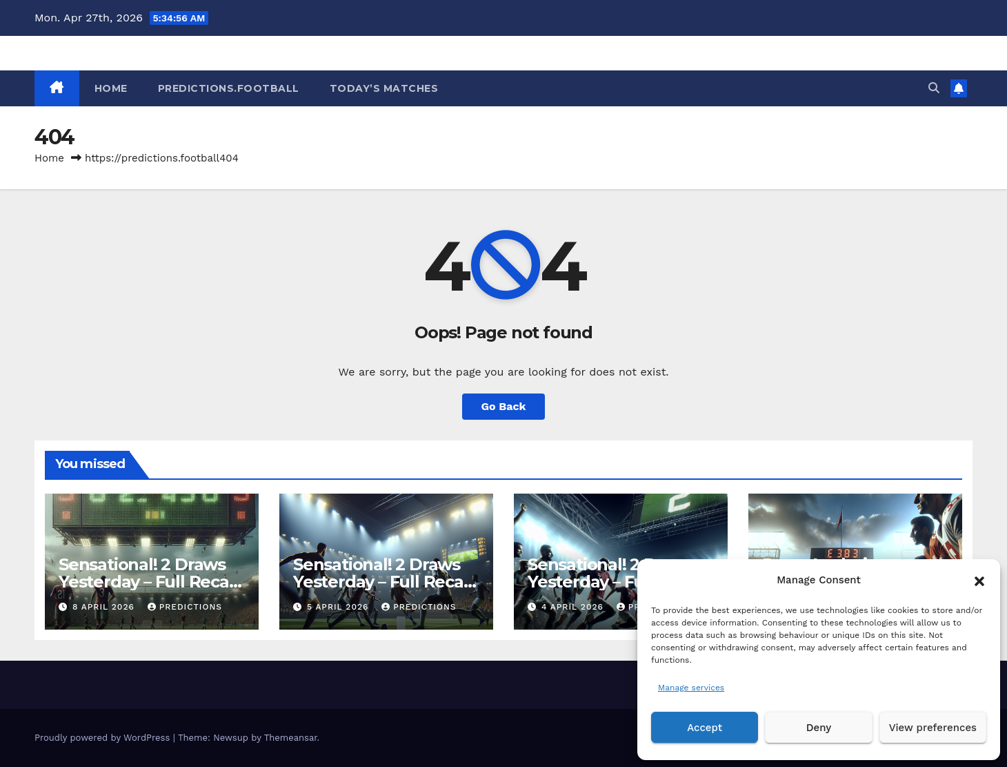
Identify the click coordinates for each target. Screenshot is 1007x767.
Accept (704, 727)
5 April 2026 (339, 607)
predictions (185, 607)
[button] (979, 580)
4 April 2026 (574, 607)
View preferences (933, 727)
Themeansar (290, 737)
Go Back (503, 406)
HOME (111, 88)
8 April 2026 (105, 607)
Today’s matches (384, 88)
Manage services (691, 687)
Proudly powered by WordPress (103, 737)
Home (49, 158)
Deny (818, 727)
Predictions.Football (228, 88)
